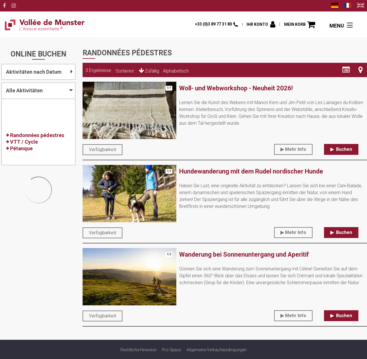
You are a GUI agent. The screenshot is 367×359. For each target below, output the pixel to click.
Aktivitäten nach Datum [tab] (34, 72)
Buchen (343, 149)
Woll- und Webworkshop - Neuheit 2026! (236, 88)
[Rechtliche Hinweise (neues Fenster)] (138, 350)
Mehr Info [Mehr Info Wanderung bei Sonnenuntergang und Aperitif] (295, 315)
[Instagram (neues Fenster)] (13, 6)
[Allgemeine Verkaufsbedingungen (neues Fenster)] (217, 350)
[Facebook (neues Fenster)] (4, 6)
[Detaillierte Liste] (346, 70)
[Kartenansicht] (360, 70)
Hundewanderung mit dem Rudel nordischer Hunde (251, 171)
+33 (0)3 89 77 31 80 (213, 24)
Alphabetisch (176, 71)
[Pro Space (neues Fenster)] (171, 350)
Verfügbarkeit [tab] (102, 149)
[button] (299, 24)
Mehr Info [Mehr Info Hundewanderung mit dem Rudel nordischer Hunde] (295, 232)
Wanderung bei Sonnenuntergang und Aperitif (244, 254)
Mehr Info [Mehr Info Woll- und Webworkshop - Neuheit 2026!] (295, 149)
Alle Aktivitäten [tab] (24, 90)
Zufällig (152, 71)
